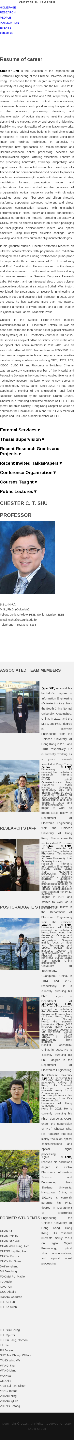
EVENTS (5, 27)
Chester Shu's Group (37, 2)
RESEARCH (8, 12)
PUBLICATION (9, 22)
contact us (6, 32)
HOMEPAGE (8, 7)
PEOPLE (5, 17)
